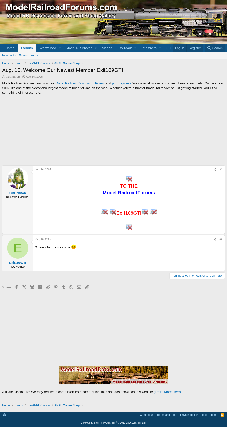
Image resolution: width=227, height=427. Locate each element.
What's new (48, 48)
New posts (9, 55)
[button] (60, 48)
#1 (221, 169)
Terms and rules (167, 414)
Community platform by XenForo (113, 423)
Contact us (146, 414)
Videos (107, 48)
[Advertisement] (113, 130)
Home (9, 48)
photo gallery (121, 83)
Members (150, 48)
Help (204, 414)
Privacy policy (189, 414)
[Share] (215, 169)
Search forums (28, 55)
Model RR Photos (79, 48)
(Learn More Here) (167, 392)
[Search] (215, 48)
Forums (27, 48)
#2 (221, 239)
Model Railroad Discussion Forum (80, 83)
